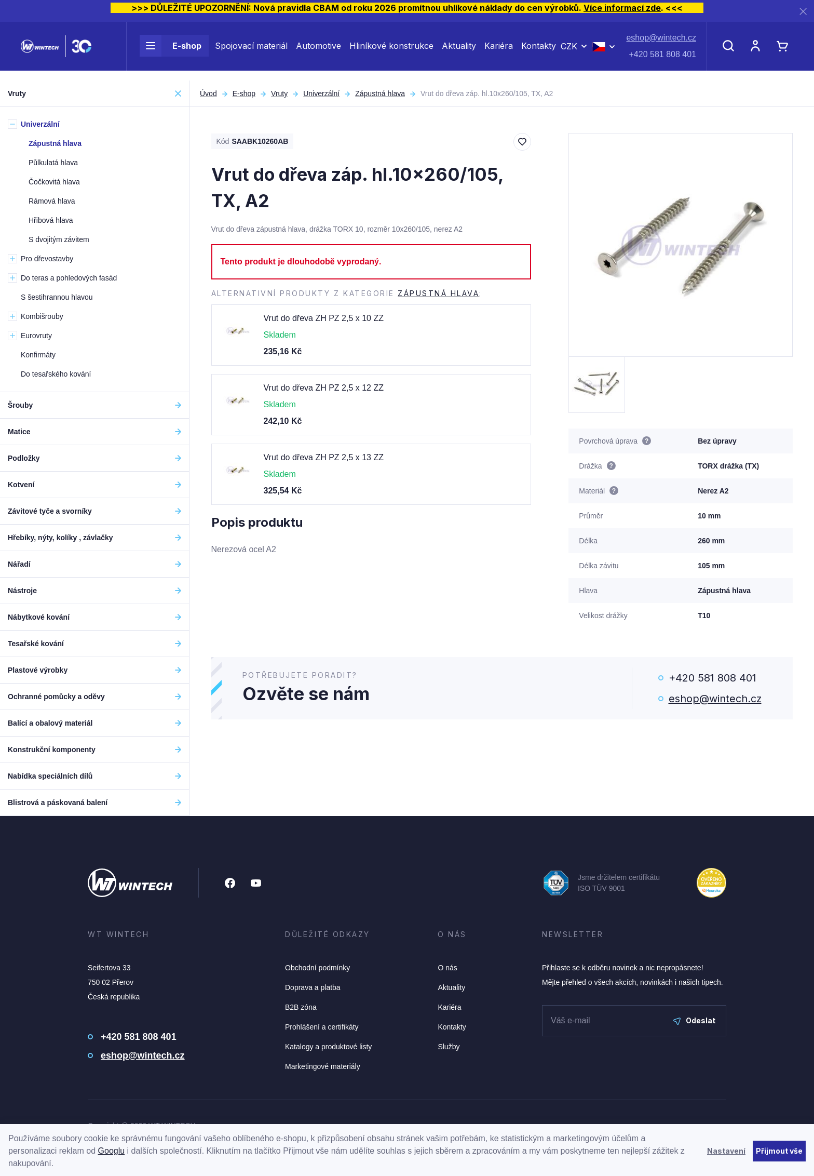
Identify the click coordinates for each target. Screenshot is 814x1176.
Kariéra (498, 51)
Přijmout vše (779, 1150)
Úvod (208, 93)
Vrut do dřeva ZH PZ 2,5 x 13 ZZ (324, 457)
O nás (447, 968)
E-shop (170, 51)
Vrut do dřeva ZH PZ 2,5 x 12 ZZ (324, 387)
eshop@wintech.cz (661, 42)
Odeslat (694, 1020)
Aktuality (459, 51)
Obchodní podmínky (317, 968)
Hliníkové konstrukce (391, 51)
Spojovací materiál (251, 51)
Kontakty (538, 51)
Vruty (279, 93)
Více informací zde (622, 8)
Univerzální (321, 93)
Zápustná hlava (380, 93)
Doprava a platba (313, 987)
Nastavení (726, 1150)
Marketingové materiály (322, 1066)
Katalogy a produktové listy (328, 1047)
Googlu (111, 1150)
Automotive (318, 51)
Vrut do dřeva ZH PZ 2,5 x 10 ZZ (324, 318)
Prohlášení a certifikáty (322, 1027)
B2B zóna (301, 1007)
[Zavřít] (803, 11)
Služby (448, 1047)
